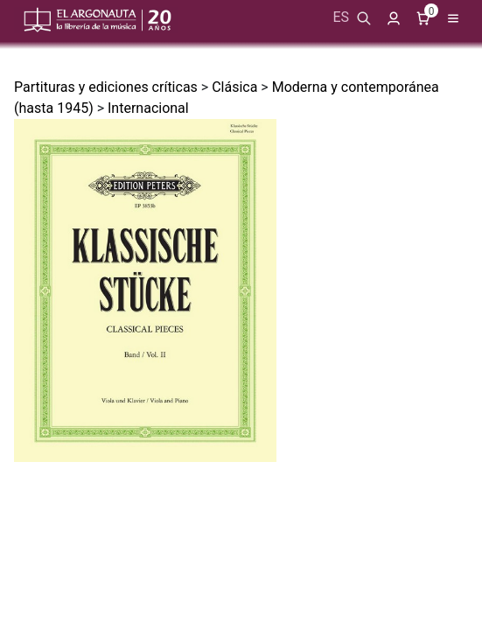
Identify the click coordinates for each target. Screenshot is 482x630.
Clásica (234, 87)
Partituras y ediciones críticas (106, 87)
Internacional (148, 108)
